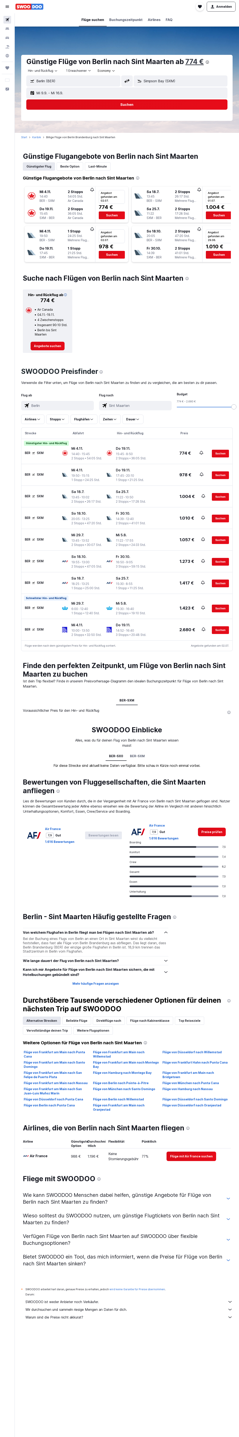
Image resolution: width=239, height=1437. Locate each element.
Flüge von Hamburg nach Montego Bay (122, 1072)
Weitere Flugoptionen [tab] (93, 1030)
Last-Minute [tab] (98, 166)
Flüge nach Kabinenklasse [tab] (150, 1020)
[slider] (233, 406)
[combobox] (43, 71)
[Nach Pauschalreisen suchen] (7, 46)
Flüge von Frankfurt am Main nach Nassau (56, 1083)
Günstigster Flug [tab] (39, 166)
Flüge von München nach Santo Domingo (124, 1089)
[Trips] (7, 68)
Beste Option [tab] (70, 166)
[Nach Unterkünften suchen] (7, 28)
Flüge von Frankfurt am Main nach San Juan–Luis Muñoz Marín (53, 1091)
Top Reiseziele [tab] (190, 1020)
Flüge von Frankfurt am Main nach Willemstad (119, 1054)
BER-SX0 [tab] (116, 756)
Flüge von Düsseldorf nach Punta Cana (53, 1099)
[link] (48, 346)
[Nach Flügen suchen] (7, 19)
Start (24, 137)
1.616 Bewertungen (59, 842)
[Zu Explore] (7, 55)
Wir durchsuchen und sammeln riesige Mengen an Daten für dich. (129, 1309)
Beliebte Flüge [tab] (76, 1020)
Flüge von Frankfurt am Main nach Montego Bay (126, 1064)
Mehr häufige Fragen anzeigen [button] (95, 983)
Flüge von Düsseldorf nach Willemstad (192, 1052)
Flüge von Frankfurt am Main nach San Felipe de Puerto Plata (53, 1075)
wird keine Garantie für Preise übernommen (137, 1289)
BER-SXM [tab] (127, 700)
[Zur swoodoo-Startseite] (29, 7)
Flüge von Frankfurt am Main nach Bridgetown (188, 1075)
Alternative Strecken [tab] (42, 1020)
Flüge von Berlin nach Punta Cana (49, 1105)
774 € (194, 61)
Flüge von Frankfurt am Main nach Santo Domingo (54, 1064)
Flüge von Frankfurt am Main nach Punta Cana (54, 1054)
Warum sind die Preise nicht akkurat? (129, 1317)
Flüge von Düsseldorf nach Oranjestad (191, 1105)
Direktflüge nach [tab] (108, 1020)
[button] (7, 6)
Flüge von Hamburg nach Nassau (187, 1089)
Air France (53, 829)
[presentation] (207, 62)
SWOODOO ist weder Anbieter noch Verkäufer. (129, 1301)
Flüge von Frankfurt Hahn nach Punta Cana (195, 1062)
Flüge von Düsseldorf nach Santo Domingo (195, 1099)
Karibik (36, 137)
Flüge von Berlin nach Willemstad (118, 1099)
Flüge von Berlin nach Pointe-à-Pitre (121, 1083)
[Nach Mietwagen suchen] (7, 37)
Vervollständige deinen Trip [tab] (47, 1030)
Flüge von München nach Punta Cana (190, 1083)
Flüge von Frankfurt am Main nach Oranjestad (119, 1107)
